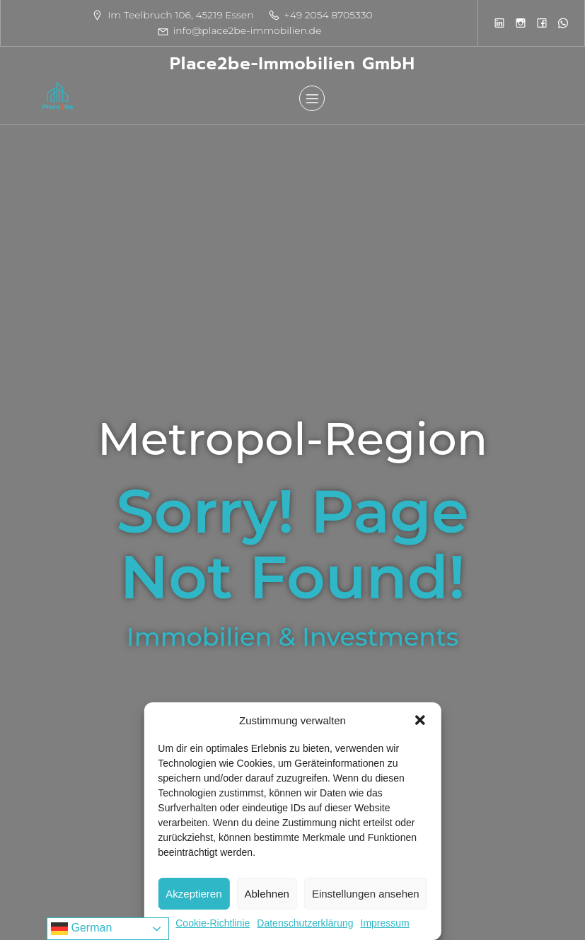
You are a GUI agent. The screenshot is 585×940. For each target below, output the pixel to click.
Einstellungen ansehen (365, 894)
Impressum (384, 923)
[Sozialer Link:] (499, 22)
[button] (420, 720)
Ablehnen (267, 894)
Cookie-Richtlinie (212, 923)
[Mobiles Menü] (312, 98)
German (81, 928)
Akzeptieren (193, 894)
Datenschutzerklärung (305, 923)
